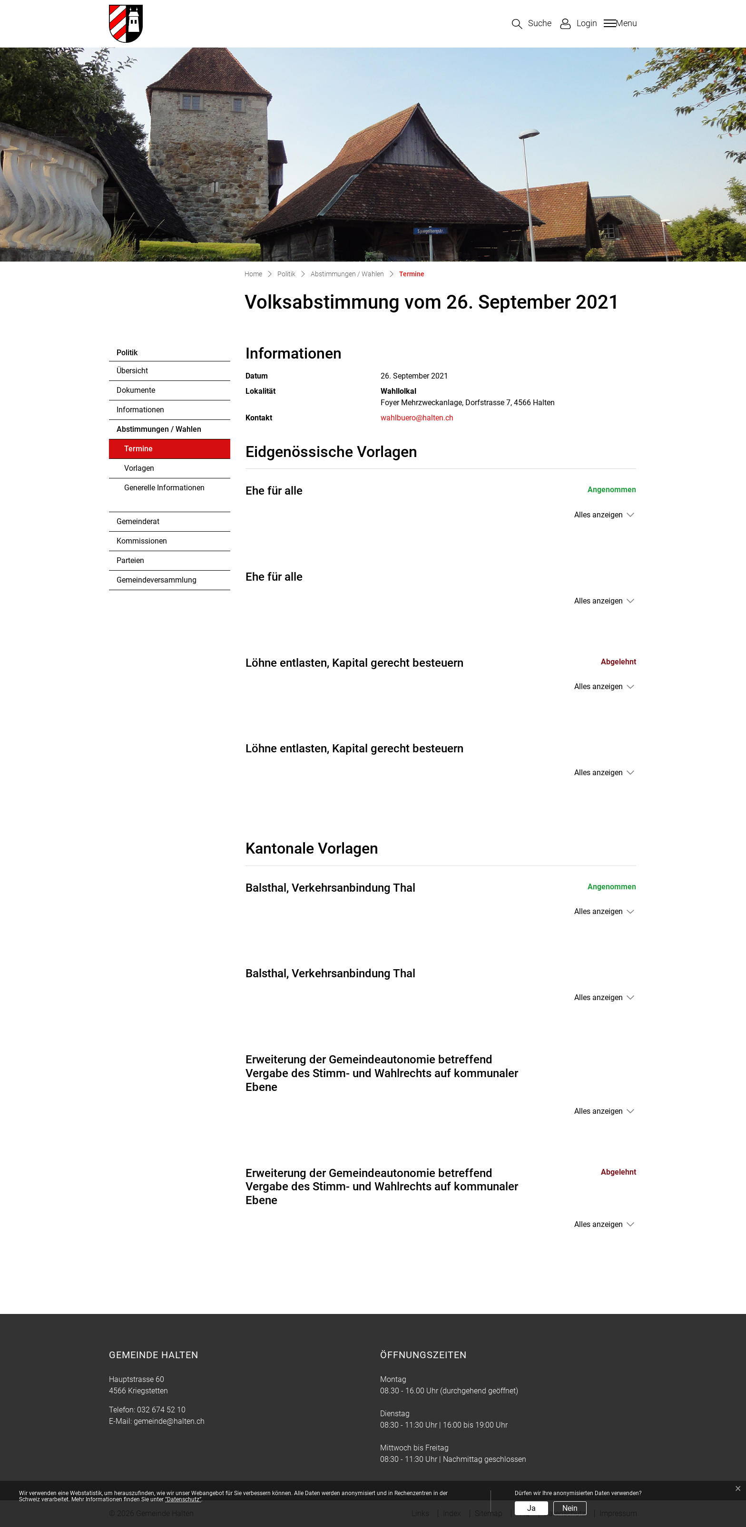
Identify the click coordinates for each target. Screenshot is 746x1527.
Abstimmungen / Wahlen (159, 429)
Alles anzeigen (598, 514)
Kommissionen (142, 540)
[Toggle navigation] (619, 23)
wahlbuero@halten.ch (417, 417)
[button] (532, 24)
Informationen (140, 409)
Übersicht (132, 370)
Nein (570, 1508)
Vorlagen (139, 468)
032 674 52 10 (161, 1409)
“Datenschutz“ (183, 1499)
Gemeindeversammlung (156, 579)
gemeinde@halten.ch (169, 1421)
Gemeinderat (138, 521)
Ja (531, 1508)
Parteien (130, 560)
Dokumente (136, 390)
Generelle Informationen (164, 487)
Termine (150, 451)
